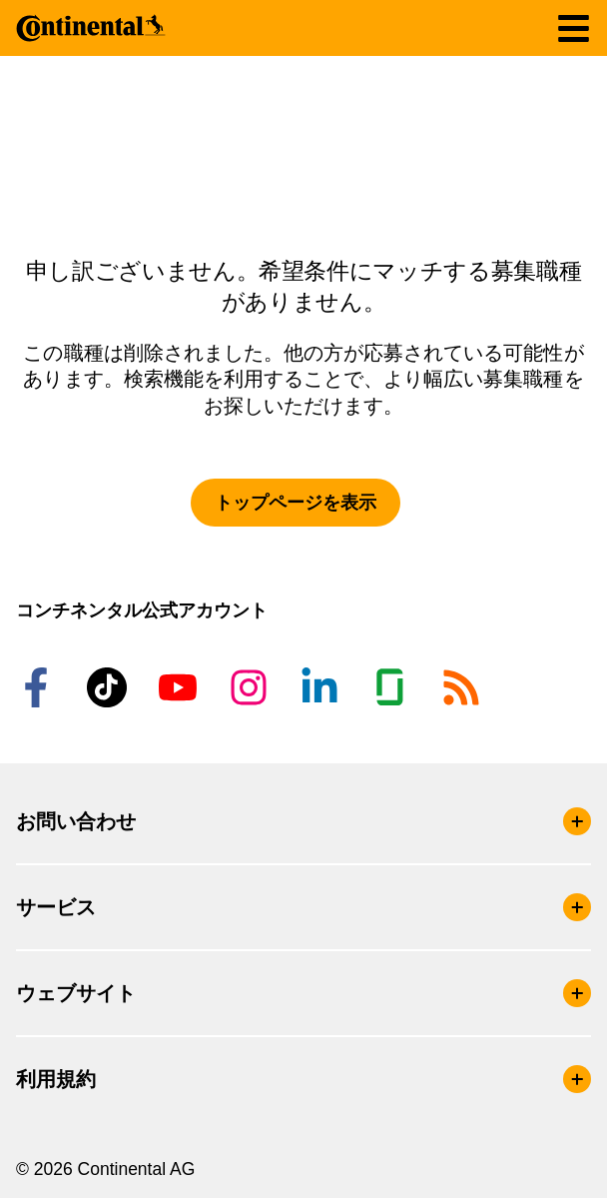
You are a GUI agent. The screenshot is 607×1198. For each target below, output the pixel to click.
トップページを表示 (295, 503)
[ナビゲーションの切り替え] (573, 28)
